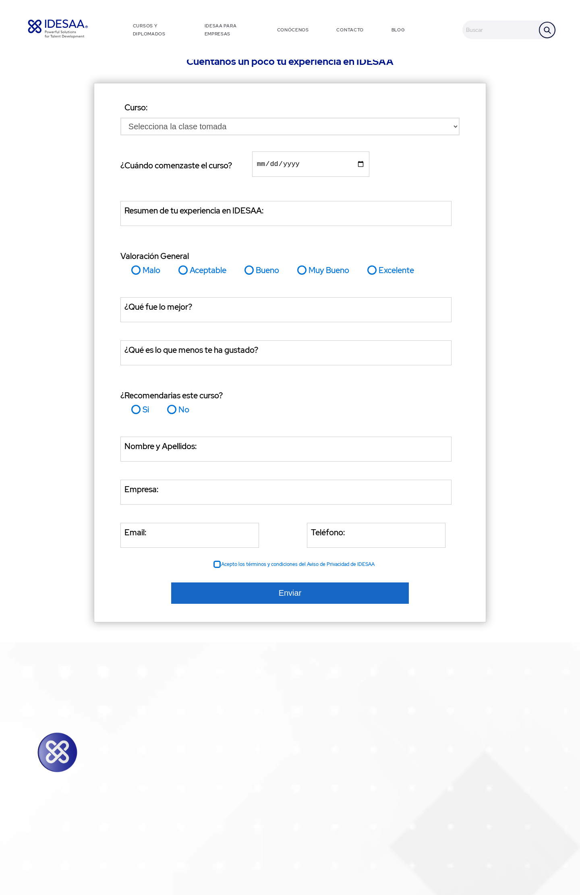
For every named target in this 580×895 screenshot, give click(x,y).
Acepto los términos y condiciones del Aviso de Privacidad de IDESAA (298, 566)
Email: (135, 534)
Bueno (267, 272)
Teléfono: (328, 534)
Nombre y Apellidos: (160, 448)
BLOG (398, 30)
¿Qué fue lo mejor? (158, 309)
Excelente (396, 272)
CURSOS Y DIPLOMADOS (149, 30)
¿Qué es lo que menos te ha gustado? (191, 352)
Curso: (135, 108)
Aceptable (208, 272)
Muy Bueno (329, 272)
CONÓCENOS (293, 30)
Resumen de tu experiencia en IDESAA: (193, 212)
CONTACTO (350, 30)
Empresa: (141, 491)
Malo (151, 272)
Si (146, 411)
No (183, 411)
